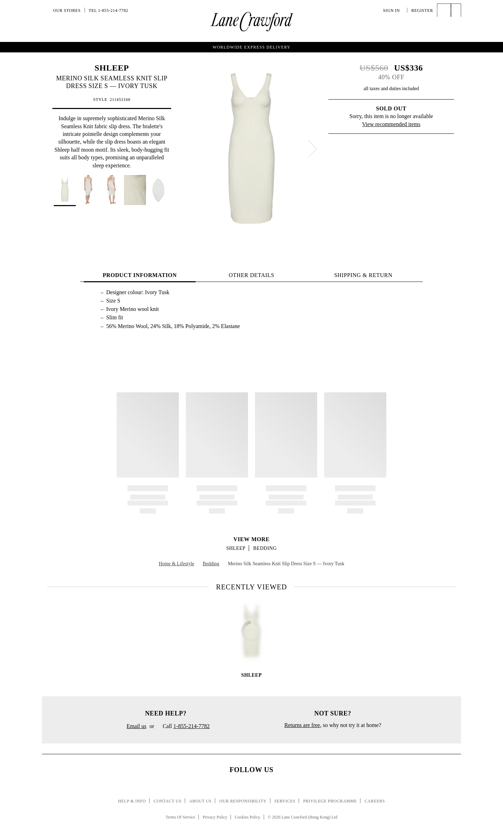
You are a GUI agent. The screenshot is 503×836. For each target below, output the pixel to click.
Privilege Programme (330, 801)
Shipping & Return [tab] (363, 275)
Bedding (265, 548)
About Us (200, 801)
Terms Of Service (180, 817)
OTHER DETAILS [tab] (252, 275)
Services (285, 801)
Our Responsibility (243, 801)
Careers (375, 801)
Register (422, 10)
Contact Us (168, 801)
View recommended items (391, 124)
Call (183, 726)
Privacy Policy (215, 817)
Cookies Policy (247, 817)
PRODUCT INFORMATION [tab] (140, 275)
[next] (312, 149)
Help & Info (132, 801)
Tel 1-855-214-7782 (108, 10)
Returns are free (302, 725)
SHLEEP (112, 67)
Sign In (393, 10)
